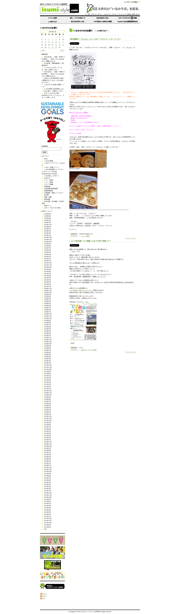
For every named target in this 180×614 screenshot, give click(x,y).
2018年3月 (47, 359)
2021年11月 (48, 265)
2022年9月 (47, 244)
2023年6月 (47, 227)
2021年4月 (47, 280)
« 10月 (43, 50)
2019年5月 (47, 329)
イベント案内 (48, 182)
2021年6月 (47, 276)
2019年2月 (47, 335)
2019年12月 (48, 314)
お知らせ (47, 178)
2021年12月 (48, 263)
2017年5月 (47, 380)
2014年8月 (47, 450)
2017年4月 (47, 382)
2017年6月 (47, 378)
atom (44, 598)
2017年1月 (47, 388)
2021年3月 (47, 282)
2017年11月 (48, 367)
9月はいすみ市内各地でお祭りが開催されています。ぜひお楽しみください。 (53, 80)
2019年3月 (47, 333)
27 (49, 47)
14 (52, 42)
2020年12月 (48, 288)
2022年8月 (47, 246)
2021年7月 (47, 273)
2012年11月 (48, 495)
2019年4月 (47, 331)
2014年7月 (47, 452)
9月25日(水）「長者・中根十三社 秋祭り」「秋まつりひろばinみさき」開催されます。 (53, 59)
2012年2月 (47, 514)
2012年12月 (48, 493)
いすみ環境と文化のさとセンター (80, 290)
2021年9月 (47, 269)
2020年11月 (48, 290)
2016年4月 (47, 408)
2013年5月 (47, 482)
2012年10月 (48, 497)
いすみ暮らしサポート (51, 176)
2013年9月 (47, 474)
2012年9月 (47, 499)
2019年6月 (47, 327)
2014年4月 (47, 459)
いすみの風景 (48, 161)
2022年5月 (47, 252)
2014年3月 (47, 461)
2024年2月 (47, 222)
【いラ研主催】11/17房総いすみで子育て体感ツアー (90, 241)
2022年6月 (47, 250)
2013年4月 (47, 484)
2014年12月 (48, 442)
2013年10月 (48, 472)
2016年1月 (47, 414)
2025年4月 (47, 216)
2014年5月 (47, 457)
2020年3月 (47, 308)
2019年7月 (47, 325)
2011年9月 (47, 525)
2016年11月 (48, 393)
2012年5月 (47, 508)
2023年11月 (48, 224)
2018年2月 (47, 361)
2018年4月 (47, 356)
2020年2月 (47, 310)
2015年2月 (47, 437)
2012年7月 (47, 503)
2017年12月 (48, 365)
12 (45, 42)
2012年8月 (47, 501)
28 (52, 47)
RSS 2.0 (45, 593)
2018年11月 (48, 342)
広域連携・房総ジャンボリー (54, 193)
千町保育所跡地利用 (51, 188)
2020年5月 (47, 303)
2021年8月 (47, 271)
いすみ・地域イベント (51, 167)
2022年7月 (47, 248)
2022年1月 (47, 261)
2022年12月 (48, 237)
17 (63, 42)
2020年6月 (47, 301)
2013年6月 (47, 480)
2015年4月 (47, 433)
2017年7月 (47, 376)
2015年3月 (47, 435)
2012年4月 (47, 510)
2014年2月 (47, 463)
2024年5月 (47, 220)
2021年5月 (47, 278)
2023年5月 (47, 229)
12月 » (62, 50)
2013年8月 (47, 476)
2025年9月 (47, 214)
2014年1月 (47, 465)
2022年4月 (47, 254)
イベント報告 (48, 180)
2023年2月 (47, 233)
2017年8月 (47, 374)
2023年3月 (47, 231)
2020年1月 (47, 312)
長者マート (48, 206)
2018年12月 (48, 339)
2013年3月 (47, 486)
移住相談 (47, 199)
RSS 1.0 (45, 596)
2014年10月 (48, 446)
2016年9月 (47, 397)
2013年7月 (47, 478)
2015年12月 (48, 416)
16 (59, 42)
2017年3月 (47, 384)
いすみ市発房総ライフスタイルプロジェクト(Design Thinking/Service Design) (53, 172)
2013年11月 (48, 469)
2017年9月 (47, 371)
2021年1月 (47, 286)
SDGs (46, 159)
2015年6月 (47, 429)
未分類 (46, 195)
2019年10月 (48, 318)
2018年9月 (47, 346)
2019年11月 (48, 316)
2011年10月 (48, 523)
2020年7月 (47, 299)
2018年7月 (47, 350)
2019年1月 (47, 337)
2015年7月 (47, 427)
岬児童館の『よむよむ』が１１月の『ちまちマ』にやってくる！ (95, 39)
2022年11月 (48, 239)
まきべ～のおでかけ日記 (52, 208)
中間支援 (47, 186)
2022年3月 (47, 256)
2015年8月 (47, 425)
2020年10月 (48, 293)
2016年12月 (48, 391)
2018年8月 (47, 348)
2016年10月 (48, 395)
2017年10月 (48, 369)
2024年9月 (47, 218)
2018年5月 (47, 354)
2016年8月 (47, 399)
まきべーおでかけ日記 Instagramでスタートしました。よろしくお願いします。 (53, 95)
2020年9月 (47, 295)
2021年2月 (47, 284)
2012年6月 (47, 506)
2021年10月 (48, 267)
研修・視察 (48, 197)
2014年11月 (48, 444)
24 (63, 45)
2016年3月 (47, 410)
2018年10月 (48, 344)
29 (56, 47)
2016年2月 (47, 412)
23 (59, 45)
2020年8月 (47, 297)
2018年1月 (47, 363)
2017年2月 (47, 386)
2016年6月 (47, 403)
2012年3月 (47, 512)
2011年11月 (48, 521)
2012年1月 (47, 516)
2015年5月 (47, 431)
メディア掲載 (48, 184)
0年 (45, 529)
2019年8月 (47, 322)
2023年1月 (47, 235)
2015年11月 (48, 418)
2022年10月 (48, 241)
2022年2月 (47, 259)
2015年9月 (47, 423)
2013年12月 (48, 467)
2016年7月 (47, 401)
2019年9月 (47, 320)
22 (56, 45)
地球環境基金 (48, 191)
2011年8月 (47, 527)
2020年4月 (47, 305)
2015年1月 (47, 440)
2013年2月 (47, 489)
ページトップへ (130, 238)
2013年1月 (47, 491)
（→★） (86, 302)
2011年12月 (48, 518)
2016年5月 (47, 405)
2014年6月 (47, 454)
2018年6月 (47, 352)
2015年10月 (48, 420)
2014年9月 (47, 448)
